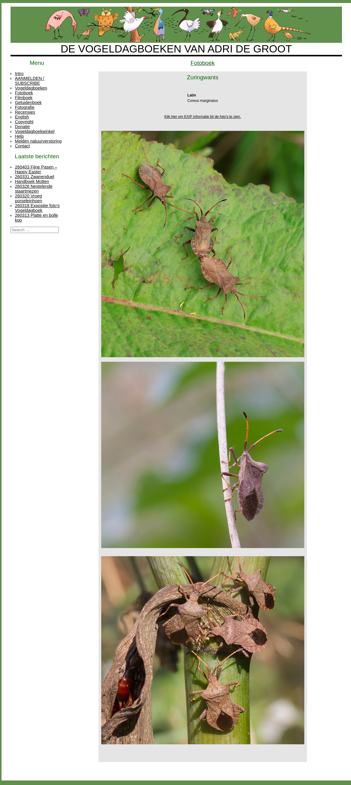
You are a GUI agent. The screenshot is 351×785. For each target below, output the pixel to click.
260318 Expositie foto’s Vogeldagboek (37, 208)
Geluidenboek (28, 102)
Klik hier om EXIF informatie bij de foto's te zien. (202, 117)
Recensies (25, 112)
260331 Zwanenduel (34, 176)
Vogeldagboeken (31, 88)
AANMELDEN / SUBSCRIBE (29, 81)
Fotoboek (24, 92)
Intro (19, 73)
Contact (22, 145)
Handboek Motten (32, 181)
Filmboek (23, 97)
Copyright (24, 121)
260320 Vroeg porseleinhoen (28, 198)
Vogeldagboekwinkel (34, 131)
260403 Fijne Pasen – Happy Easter (36, 169)
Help (19, 136)
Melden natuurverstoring (38, 141)
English (22, 117)
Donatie (22, 126)
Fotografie (24, 107)
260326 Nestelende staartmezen (33, 189)
